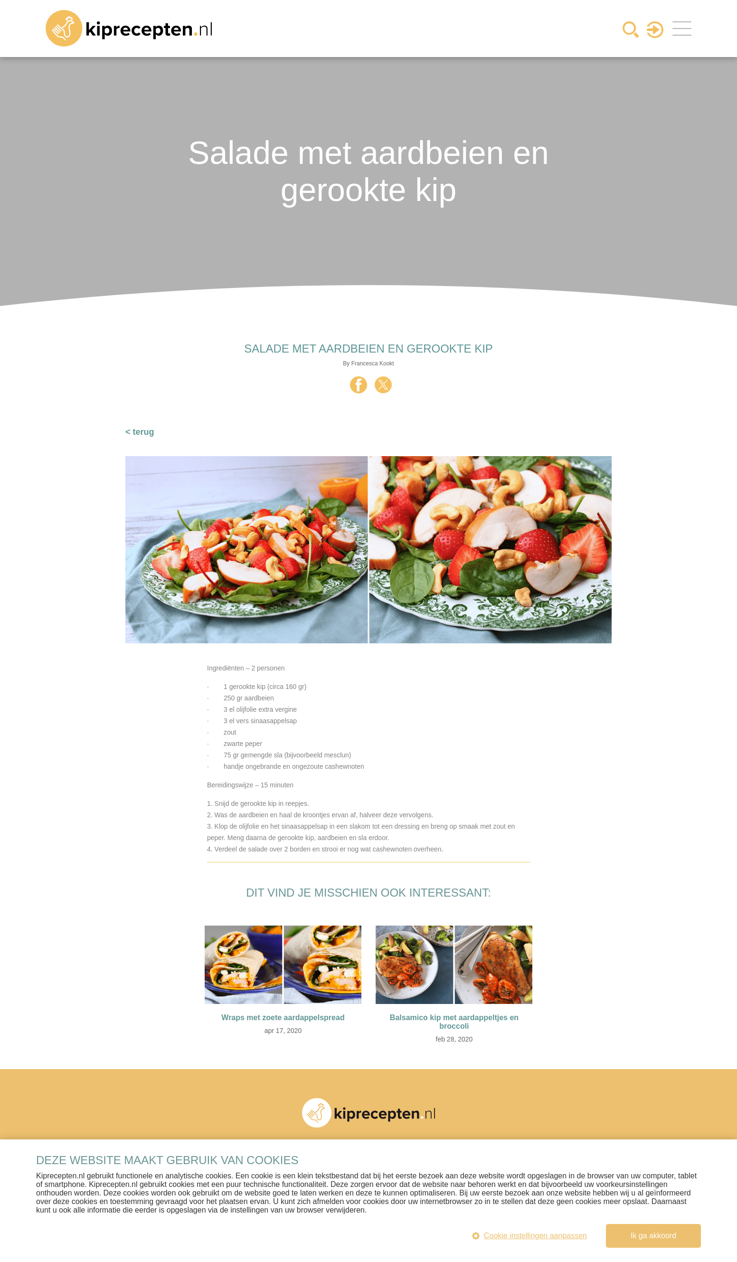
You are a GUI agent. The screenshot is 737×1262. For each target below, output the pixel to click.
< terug (139, 432)
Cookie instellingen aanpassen (529, 1236)
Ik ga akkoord (653, 1236)
